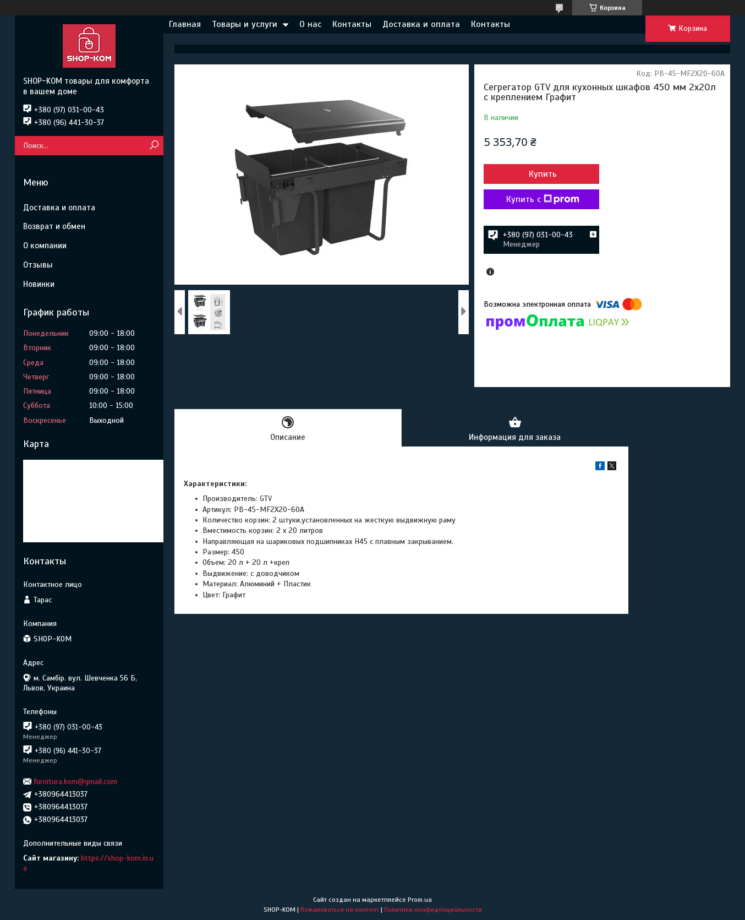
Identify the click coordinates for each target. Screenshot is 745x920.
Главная (185, 24)
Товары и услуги (244, 24)
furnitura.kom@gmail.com (75, 781)
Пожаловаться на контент (339, 909)
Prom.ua (420, 899)
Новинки (38, 284)
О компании (45, 246)
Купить (543, 173)
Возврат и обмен (54, 226)
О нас (310, 24)
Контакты (351, 24)
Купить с (542, 199)
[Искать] (153, 145)
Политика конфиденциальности (433, 909)
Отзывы (38, 265)
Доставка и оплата (421, 24)
